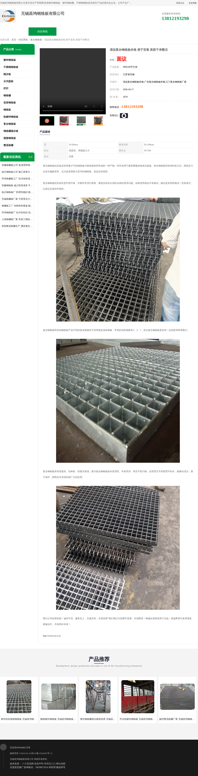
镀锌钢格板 (9, 60)
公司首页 (14, 31)
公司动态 (127, 31)
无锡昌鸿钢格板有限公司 (21, 759)
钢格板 (7, 109)
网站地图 (60, 763)
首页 (14, 39)
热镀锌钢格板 (10, 116)
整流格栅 (8, 145)
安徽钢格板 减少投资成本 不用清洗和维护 (17, 185)
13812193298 (132, 106)
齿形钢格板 (9, 102)
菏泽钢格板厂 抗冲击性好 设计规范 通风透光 (17, 212)
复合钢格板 (36, 39)
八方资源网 (28, 763)
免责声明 (38, 763)
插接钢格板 (9, 138)
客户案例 (155, 31)
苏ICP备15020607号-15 (41, 753)
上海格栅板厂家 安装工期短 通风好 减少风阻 (17, 219)
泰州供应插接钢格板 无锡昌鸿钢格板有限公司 (24, 719)
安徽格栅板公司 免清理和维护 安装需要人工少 (17, 165)
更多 (30, 157)
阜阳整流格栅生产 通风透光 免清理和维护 (17, 226)
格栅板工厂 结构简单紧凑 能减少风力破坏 (17, 206)
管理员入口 (50, 763)
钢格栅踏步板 (10, 131)
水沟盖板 (8, 81)
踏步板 (7, 74)
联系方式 (183, 31)
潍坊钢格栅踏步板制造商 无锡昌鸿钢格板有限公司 (106, 719)
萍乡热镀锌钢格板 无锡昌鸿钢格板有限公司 (142, 719)
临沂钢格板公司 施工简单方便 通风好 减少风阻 (17, 172)
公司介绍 (99, 31)
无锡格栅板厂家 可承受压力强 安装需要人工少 (17, 199)
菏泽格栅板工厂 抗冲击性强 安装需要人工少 (17, 178)
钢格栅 (7, 95)
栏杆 (5, 88)
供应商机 (42, 31)
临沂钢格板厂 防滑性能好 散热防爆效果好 (17, 192)
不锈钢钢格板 (10, 67)
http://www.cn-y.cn (52, 636)
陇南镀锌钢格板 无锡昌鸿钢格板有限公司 (61, 719)
